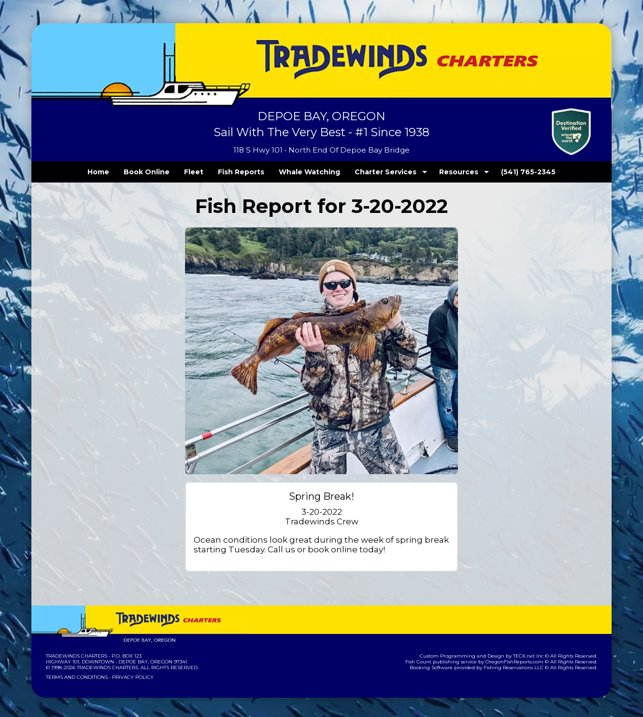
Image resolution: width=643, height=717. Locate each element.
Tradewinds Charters (76, 656)
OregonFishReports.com (521, 661)
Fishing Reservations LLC (520, 667)
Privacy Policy (130, 677)
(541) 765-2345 (509, 172)
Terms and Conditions (76, 677)
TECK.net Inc (533, 656)
